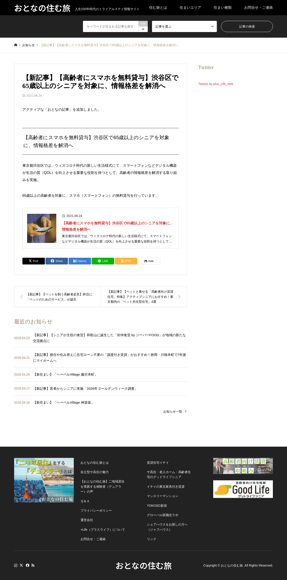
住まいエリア (190, 7)
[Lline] (103, 261)
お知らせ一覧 (172, 411)
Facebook (27, 565)
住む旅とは (158, 7)
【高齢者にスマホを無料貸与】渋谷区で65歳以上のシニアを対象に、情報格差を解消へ (118, 226)
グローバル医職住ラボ (162, 515)
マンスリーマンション (162, 496)
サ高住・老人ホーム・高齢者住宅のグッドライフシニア (169, 474)
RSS (33, 565)
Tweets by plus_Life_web (215, 84)
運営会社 (86, 520)
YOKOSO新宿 (157, 505)
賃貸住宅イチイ (158, 462)
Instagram (15, 565)
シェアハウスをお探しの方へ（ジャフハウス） (167, 527)
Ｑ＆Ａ (85, 501)
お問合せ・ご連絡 (258, 7)
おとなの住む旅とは (94, 462)
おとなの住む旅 (143, 565)
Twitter (21, 565)
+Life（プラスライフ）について (102, 529)
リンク (151, 539)
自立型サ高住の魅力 (94, 472)
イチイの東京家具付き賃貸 (166, 486)
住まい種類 (223, 7)
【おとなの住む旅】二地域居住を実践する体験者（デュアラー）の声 (102, 486)
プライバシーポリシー (96, 510)
